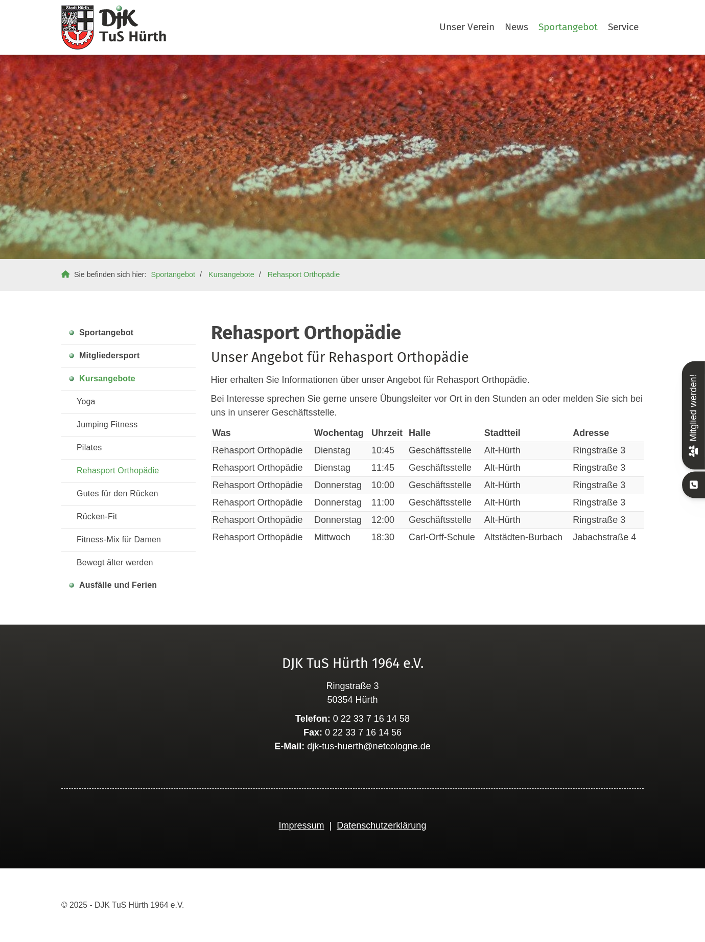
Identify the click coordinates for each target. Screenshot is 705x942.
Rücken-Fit (97, 516)
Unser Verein (467, 27)
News (516, 27)
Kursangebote (231, 274)
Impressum (301, 825)
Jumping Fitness (107, 424)
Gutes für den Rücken (117, 493)
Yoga (86, 401)
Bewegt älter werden (115, 562)
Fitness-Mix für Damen (119, 539)
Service (623, 27)
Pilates (89, 447)
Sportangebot (568, 27)
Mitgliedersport (109, 355)
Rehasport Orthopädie (304, 274)
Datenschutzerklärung (381, 825)
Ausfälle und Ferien (118, 585)
